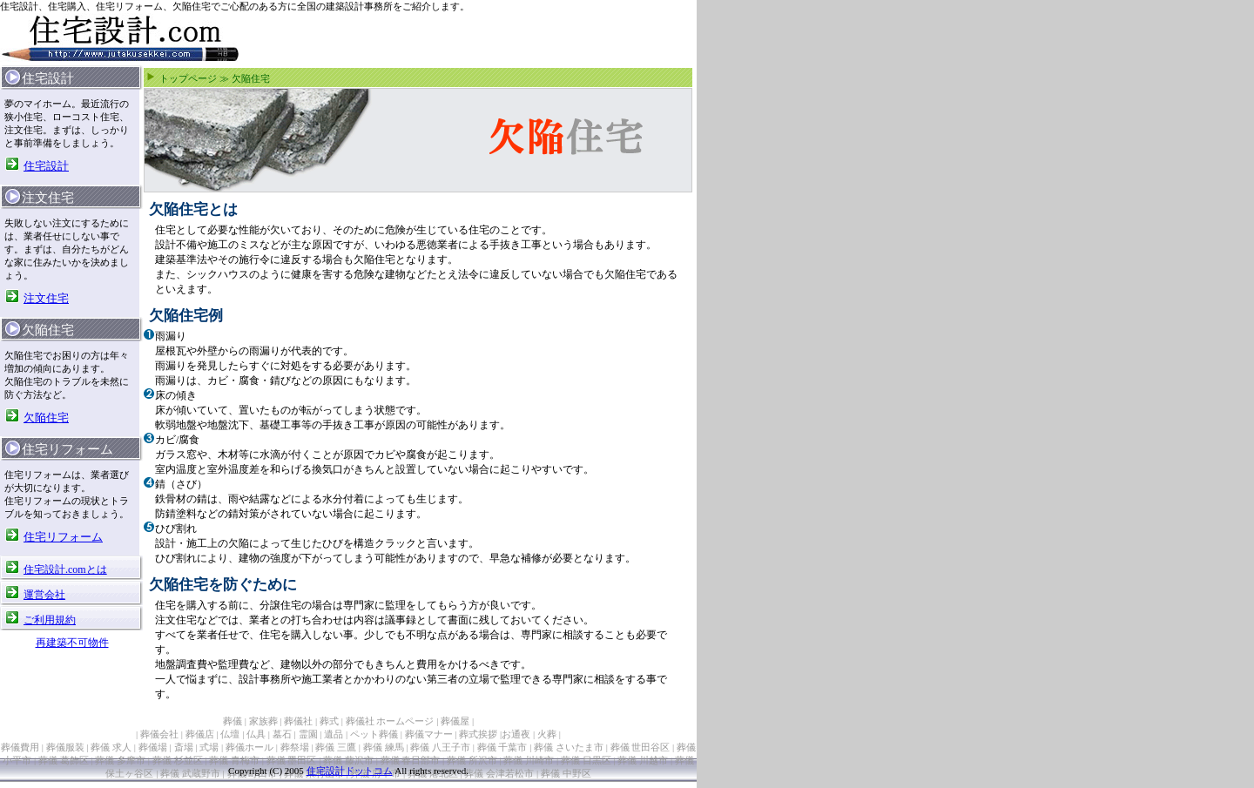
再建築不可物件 (72, 642)
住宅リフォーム (63, 536)
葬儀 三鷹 (335, 747)
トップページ (188, 78)
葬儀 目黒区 (586, 760)
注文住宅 (46, 298)
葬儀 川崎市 (528, 760)
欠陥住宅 (46, 417)
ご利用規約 (50, 620)
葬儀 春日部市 (411, 760)
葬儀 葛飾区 (63, 760)
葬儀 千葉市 (502, 747)
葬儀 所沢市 (472, 760)
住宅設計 (46, 165)
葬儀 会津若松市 (499, 773)
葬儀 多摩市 (120, 760)
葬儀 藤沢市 (348, 760)
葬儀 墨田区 (291, 760)
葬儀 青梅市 (234, 760)
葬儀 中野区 (566, 773)
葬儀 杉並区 (177, 760)
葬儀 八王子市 (440, 747)
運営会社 (44, 595)
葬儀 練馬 (383, 747)
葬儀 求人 (111, 747)
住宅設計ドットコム (350, 770)
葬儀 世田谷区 (640, 747)
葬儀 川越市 (642, 760)
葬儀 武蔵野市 (190, 773)
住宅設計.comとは (65, 569)
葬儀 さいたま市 (568, 747)
